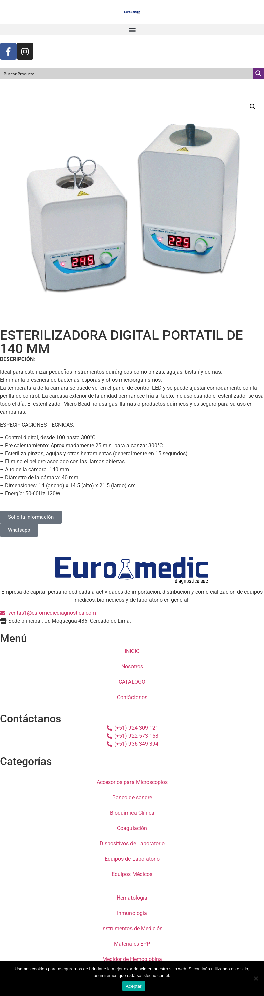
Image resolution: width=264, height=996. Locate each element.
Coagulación (132, 828)
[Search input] (127, 73)
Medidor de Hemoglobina (132, 959)
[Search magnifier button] (258, 73)
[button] (132, 29)
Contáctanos (132, 697)
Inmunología (132, 913)
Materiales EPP (132, 944)
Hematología (132, 897)
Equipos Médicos (132, 874)
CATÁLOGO (132, 682)
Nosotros (132, 666)
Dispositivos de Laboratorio (132, 843)
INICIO (132, 651)
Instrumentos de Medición (132, 928)
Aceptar (134, 986)
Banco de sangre (132, 797)
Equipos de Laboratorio (132, 859)
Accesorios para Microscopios (132, 782)
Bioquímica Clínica (132, 813)
